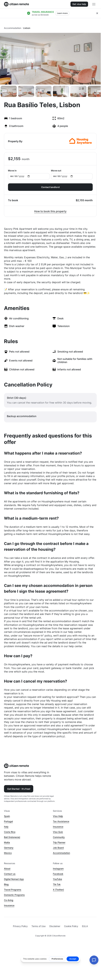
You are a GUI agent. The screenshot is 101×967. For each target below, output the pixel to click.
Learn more (62, 13)
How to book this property (50, 211)
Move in (29, 174)
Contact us (10, 873)
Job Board (58, 847)
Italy (6, 826)
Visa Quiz (58, 832)
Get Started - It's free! (18, 788)
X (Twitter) (58, 889)
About (7, 868)
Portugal (8, 821)
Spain (7, 816)
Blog (6, 884)
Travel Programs (12, 889)
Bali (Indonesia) (12, 837)
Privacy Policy (20, 926)
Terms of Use (38, 926)
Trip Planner (59, 842)
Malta (7, 842)
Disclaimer (54, 926)
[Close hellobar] (97, 13)
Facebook (58, 873)
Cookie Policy (71, 926)
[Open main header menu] (94, 4)
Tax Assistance (61, 821)
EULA (85, 926)
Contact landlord (50, 187)
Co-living (8, 900)
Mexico (8, 853)
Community (59, 837)
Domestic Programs (14, 894)
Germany (8, 847)
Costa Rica (9, 832)
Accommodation (12, 28)
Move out (72, 174)
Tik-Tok (57, 884)
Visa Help (58, 816)
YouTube (57, 879)
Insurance (58, 826)
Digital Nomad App (14, 879)
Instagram (58, 868)
